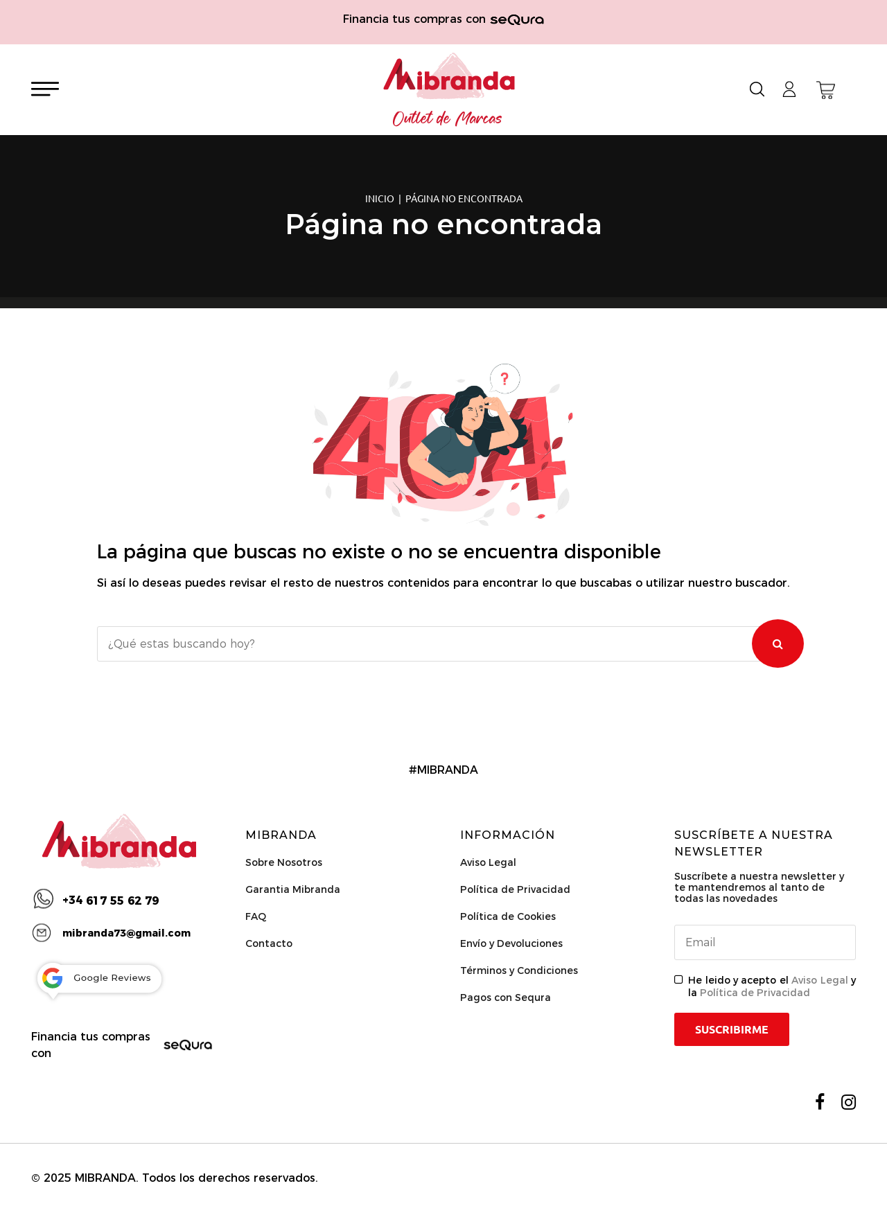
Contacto (268, 943)
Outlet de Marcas (447, 119)
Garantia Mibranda (292, 889)
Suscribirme (732, 1029)
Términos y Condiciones (519, 970)
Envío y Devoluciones (511, 943)
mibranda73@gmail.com (126, 933)
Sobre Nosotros (283, 862)
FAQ (255, 916)
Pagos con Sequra (505, 997)
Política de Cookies (508, 916)
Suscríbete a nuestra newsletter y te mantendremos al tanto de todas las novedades (759, 887)
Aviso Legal (488, 862)
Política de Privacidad (515, 889)
